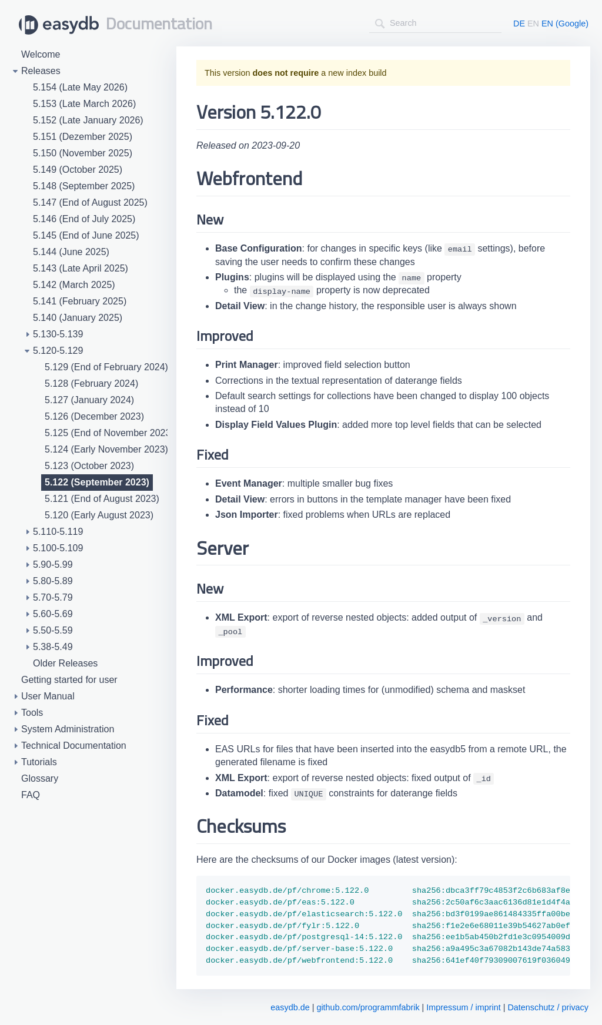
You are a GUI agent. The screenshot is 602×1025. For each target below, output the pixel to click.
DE (519, 23)
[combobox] (435, 23)
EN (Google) (564, 23)
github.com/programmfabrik (367, 1007)
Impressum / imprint (463, 1007)
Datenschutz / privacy (547, 1007)
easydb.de (289, 1007)
